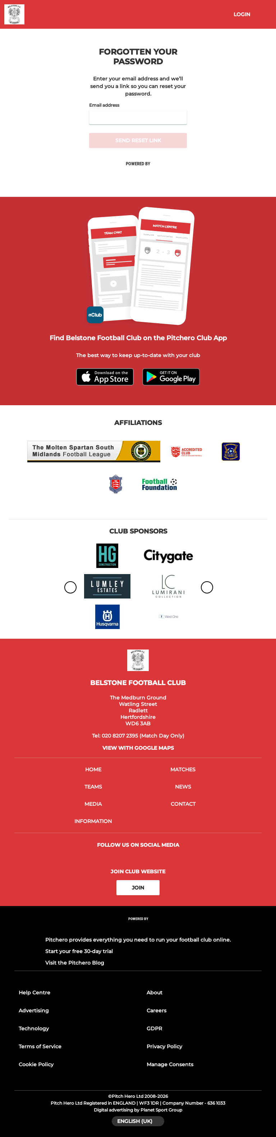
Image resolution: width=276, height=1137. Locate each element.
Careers (156, 1010)
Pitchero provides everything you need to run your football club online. (138, 940)
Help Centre (34, 992)
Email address (104, 105)
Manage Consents (170, 1064)
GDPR (154, 1028)
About (154, 992)
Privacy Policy (164, 1046)
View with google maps (138, 747)
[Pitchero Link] (138, 928)
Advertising (34, 1010)
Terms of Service (40, 1046)
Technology (34, 1028)
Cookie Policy (36, 1064)
